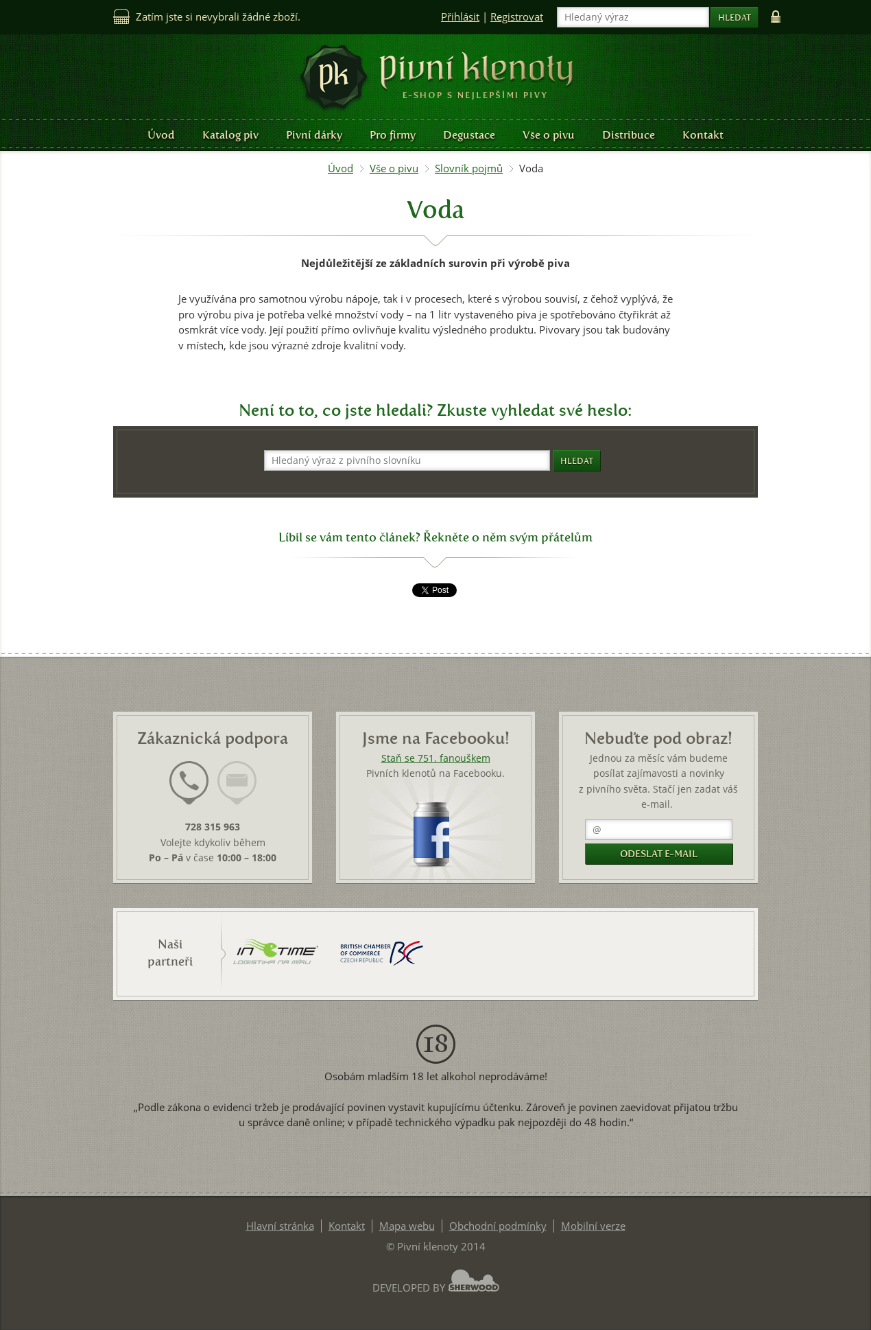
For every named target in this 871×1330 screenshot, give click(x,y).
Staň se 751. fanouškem (435, 758)
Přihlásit (460, 16)
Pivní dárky (314, 134)
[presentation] (188, 783)
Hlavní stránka (280, 1226)
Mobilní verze (593, 1226)
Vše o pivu (549, 134)
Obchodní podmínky (498, 1226)
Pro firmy (393, 134)
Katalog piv (230, 134)
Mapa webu (407, 1226)
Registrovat (516, 16)
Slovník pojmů (469, 168)
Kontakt (703, 134)
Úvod (161, 134)
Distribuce (628, 134)
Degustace (469, 134)
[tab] (188, 791)
